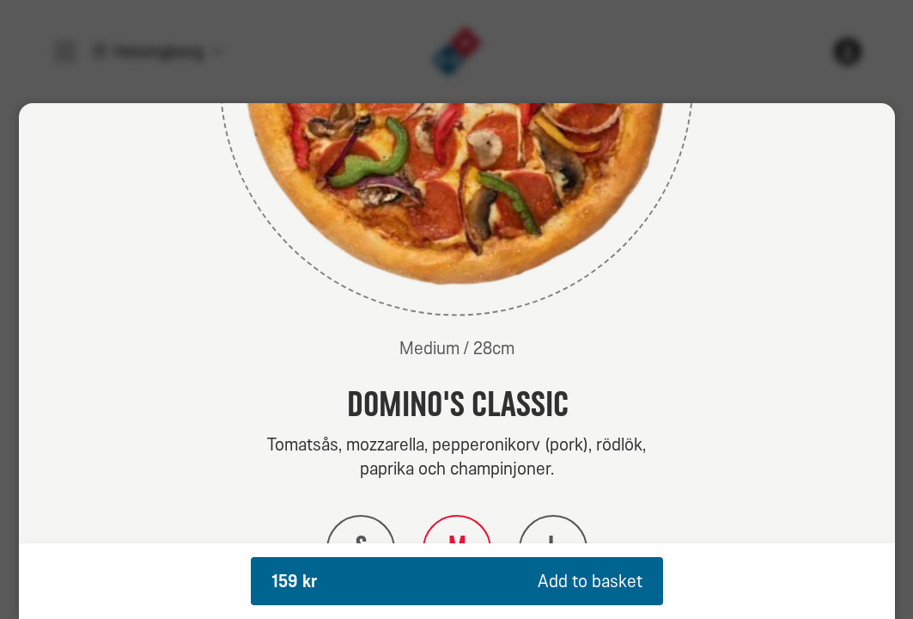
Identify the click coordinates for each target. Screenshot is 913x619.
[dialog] (457, 361)
